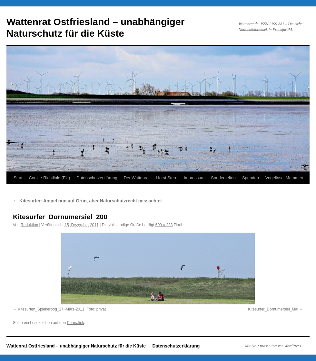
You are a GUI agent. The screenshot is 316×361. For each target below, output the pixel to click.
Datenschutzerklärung (96, 177)
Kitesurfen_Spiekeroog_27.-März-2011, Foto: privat (62, 309)
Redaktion (29, 225)
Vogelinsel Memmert (284, 177)
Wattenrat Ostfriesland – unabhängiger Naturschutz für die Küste (76, 345)
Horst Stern (166, 177)
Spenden (250, 177)
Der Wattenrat (137, 177)
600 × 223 (164, 225)
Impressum (194, 177)
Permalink (75, 322)
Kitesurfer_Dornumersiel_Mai (273, 309)
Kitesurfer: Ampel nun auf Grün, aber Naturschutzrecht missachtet (87, 200)
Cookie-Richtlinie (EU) (49, 177)
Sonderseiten (223, 177)
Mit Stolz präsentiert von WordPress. (273, 346)
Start (18, 177)
